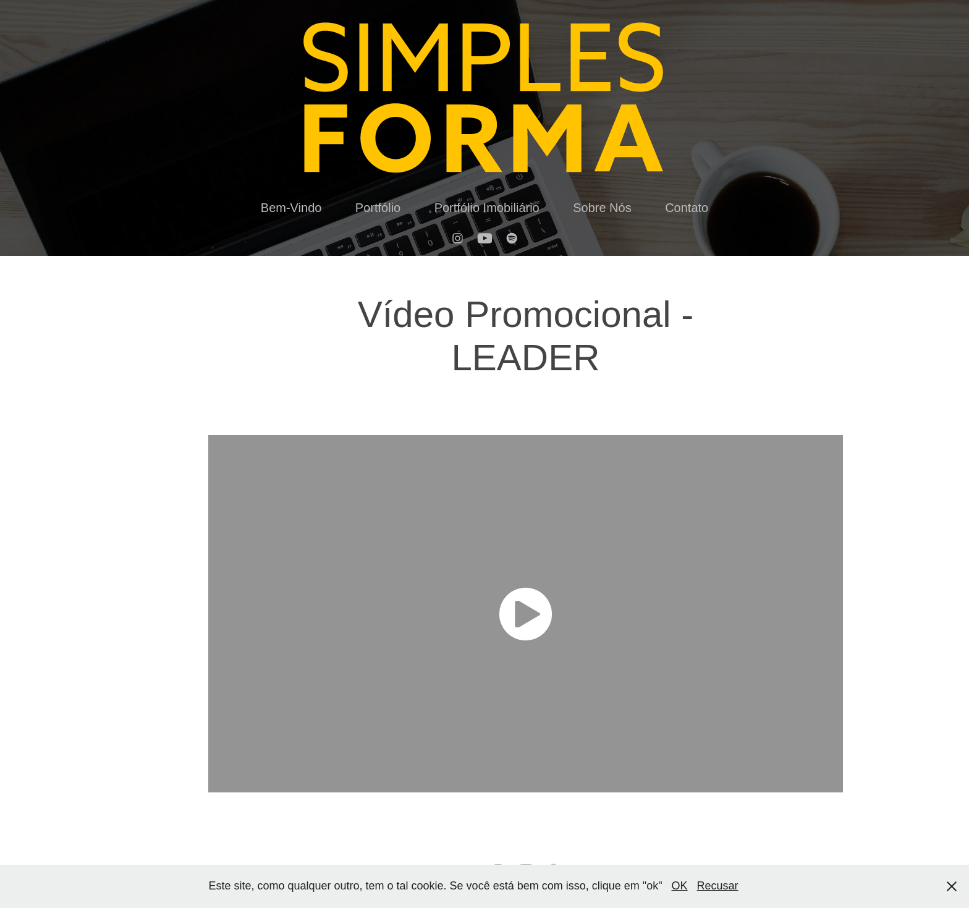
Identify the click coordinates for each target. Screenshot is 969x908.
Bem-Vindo (291, 207)
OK (680, 886)
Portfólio (377, 207)
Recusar (717, 886)
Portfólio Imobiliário (487, 207)
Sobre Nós (602, 207)
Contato (686, 207)
